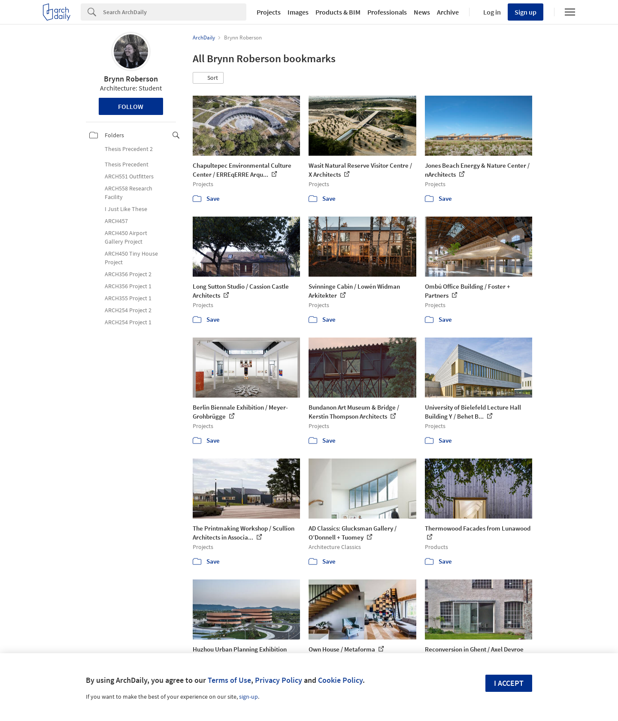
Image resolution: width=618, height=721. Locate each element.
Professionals (387, 12)
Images (298, 12)
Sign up (525, 12)
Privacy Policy (278, 680)
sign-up (248, 696)
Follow (130, 106)
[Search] (174, 12)
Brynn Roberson (131, 79)
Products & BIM (337, 12)
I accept (509, 683)
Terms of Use (229, 680)
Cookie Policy (340, 680)
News (422, 12)
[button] (208, 78)
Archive (448, 12)
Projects (269, 12)
